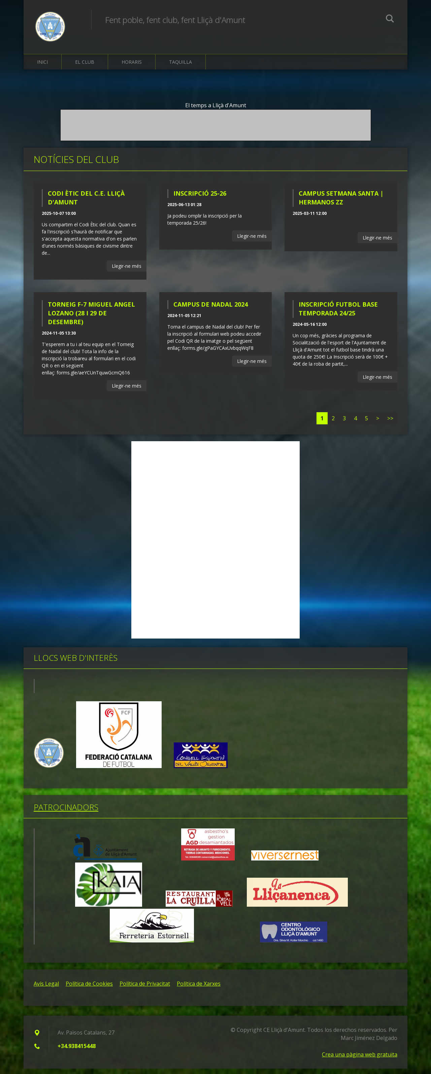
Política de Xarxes (199, 989)
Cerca (390, 19)
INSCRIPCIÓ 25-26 (199, 199)
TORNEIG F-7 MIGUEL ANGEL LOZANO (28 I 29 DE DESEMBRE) (91, 319)
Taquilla (180, 67)
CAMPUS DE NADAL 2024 (210, 310)
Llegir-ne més (126, 271)
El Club (84, 67)
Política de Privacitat (145, 989)
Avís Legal (46, 989)
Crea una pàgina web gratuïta (359, 1060)
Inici (42, 67)
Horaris (132, 67)
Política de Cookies (89, 989)
